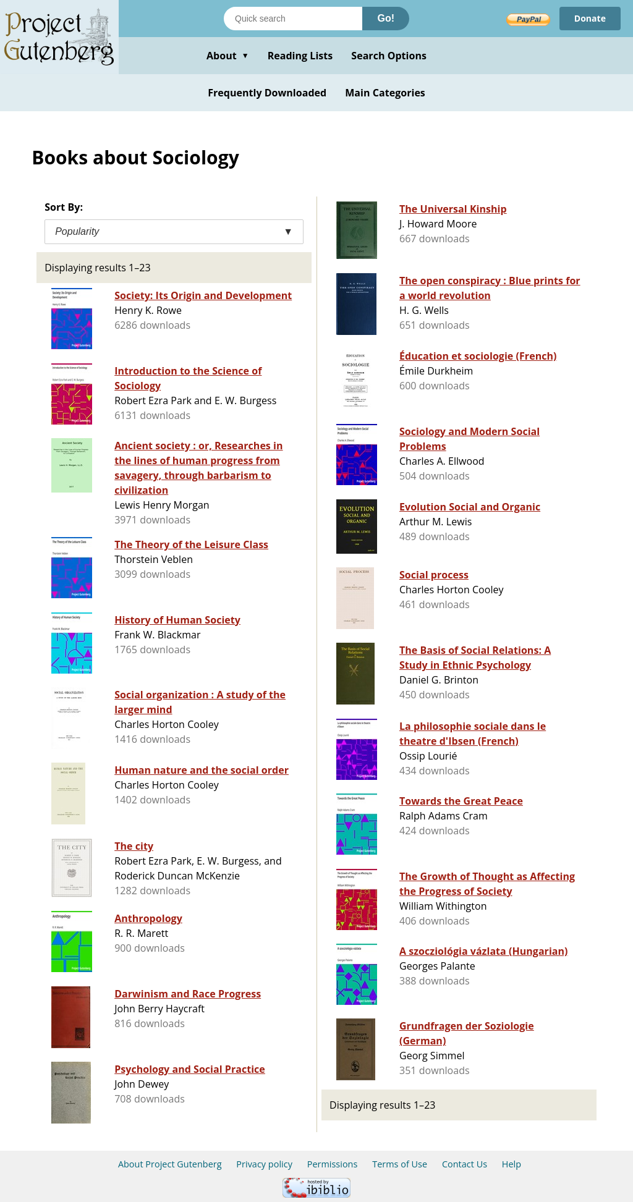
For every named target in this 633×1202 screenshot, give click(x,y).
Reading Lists (300, 55)
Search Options (389, 55)
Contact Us (464, 1164)
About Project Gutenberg (170, 1164)
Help (511, 1164)
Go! (385, 18)
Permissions (332, 1164)
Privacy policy (264, 1164)
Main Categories (385, 92)
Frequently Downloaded (267, 92)
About (227, 55)
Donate (590, 18)
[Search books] (293, 18)
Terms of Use (399, 1164)
